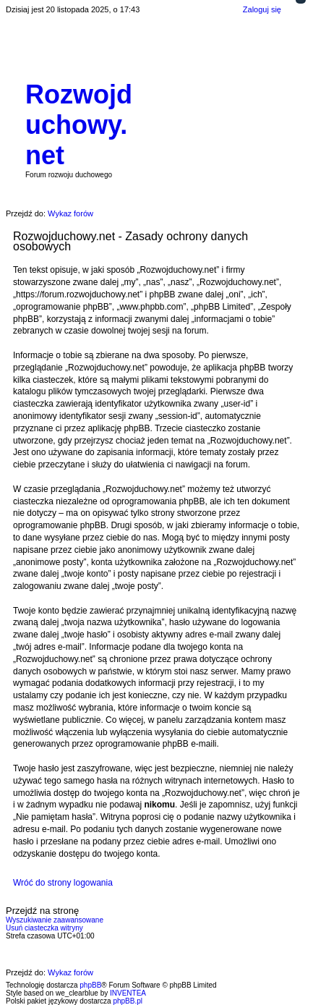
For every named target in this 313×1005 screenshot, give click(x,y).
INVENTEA (128, 993)
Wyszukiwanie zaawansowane (54, 920)
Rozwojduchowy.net (78, 125)
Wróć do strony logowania (63, 883)
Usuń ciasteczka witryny (44, 928)
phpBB (90, 985)
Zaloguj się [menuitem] (262, 9)
